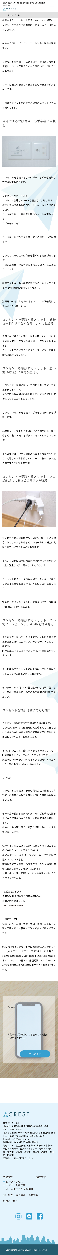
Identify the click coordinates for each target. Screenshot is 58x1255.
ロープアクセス (14, 1181)
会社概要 (8, 1195)
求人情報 (20, 1195)
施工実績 (41, 1177)
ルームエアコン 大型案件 (19, 1189)
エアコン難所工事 (15, 1185)
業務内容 (8, 1177)
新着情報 (33, 1195)
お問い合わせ (10, 1201)
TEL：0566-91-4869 (12, 905)
